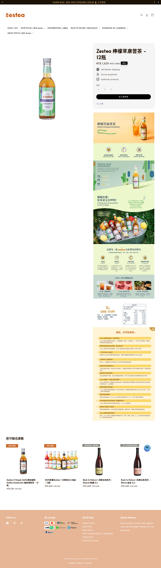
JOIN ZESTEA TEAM (90, 540)
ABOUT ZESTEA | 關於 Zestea (19, 33)
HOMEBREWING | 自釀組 (58, 28)
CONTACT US (87, 537)
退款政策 (89, 563)
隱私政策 (80, 563)
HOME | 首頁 (12, 28)
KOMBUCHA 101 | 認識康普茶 (114, 28)
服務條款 (72, 563)
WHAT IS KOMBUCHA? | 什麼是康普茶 (97, 533)
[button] (141, 15)
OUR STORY (87, 527)
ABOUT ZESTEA (88, 523)
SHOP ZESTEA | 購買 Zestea (32, 28)
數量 (98, 85)
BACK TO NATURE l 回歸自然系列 (84, 28)
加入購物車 (123, 96)
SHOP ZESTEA (87, 530)
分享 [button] (99, 104)
